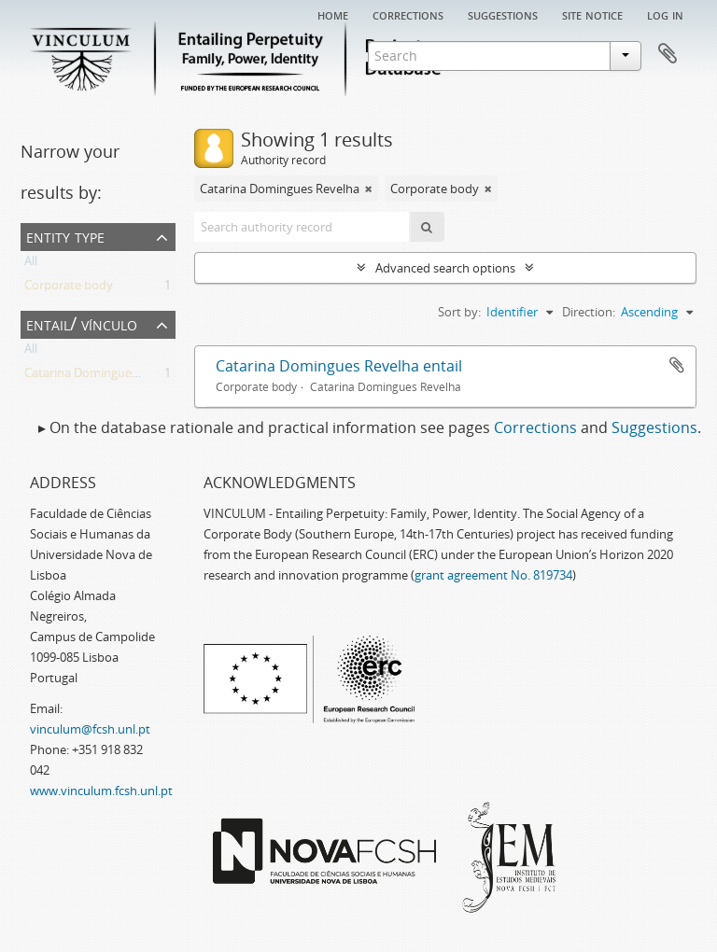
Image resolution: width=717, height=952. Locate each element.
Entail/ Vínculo (81, 323)
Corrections (408, 14)
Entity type (65, 235)
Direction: (588, 311)
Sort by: (459, 311)
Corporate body (68, 288)
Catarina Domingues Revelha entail (339, 366)
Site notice (592, 14)
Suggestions (503, 14)
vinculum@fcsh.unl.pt (90, 729)
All (30, 264)
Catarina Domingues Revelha (104, 376)
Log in (665, 14)
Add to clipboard (677, 365)
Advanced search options (445, 267)
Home (332, 14)
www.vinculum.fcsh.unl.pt (101, 790)
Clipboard (667, 54)
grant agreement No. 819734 (493, 575)
